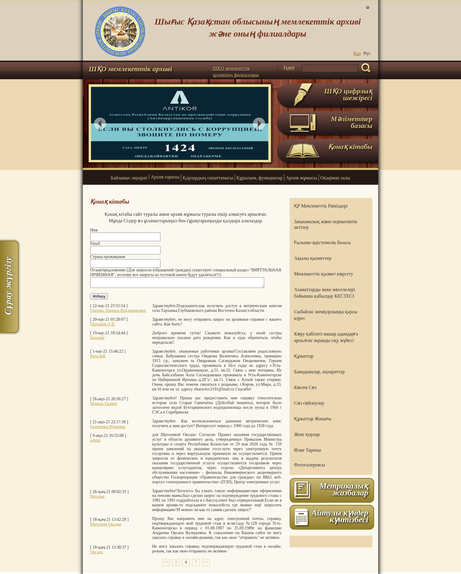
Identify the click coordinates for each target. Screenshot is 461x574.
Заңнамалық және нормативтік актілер (325, 224)
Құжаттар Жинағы (312, 418)
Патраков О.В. (102, 326)
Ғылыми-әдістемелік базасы (322, 242)
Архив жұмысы (301, 177)
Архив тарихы (165, 176)
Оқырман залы (335, 177)
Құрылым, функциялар (259, 177)
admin (95, 442)
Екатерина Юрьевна (107, 428)
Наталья (97, 498)
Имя (94, 230)
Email (95, 243)
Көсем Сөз (305, 387)
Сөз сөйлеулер (309, 403)
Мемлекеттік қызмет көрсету (323, 273)
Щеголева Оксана (105, 526)
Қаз (357, 53)
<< (165, 564)
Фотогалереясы (309, 464)
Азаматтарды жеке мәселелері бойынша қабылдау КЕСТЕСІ (324, 293)
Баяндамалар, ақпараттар (319, 371)
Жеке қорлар (307, 434)
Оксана (96, 554)
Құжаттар (304, 356)
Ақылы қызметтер (312, 258)
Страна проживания (107, 256)
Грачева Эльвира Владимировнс (118, 312)
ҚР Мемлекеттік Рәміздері (321, 205)
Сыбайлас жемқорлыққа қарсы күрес (325, 315)
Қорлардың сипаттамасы (208, 177)
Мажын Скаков (103, 405)
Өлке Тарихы (307, 450)
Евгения (97, 339)
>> (206, 564)
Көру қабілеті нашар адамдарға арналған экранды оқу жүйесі (326, 337)
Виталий (97, 358)
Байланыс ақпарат (129, 177)
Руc (367, 53)
